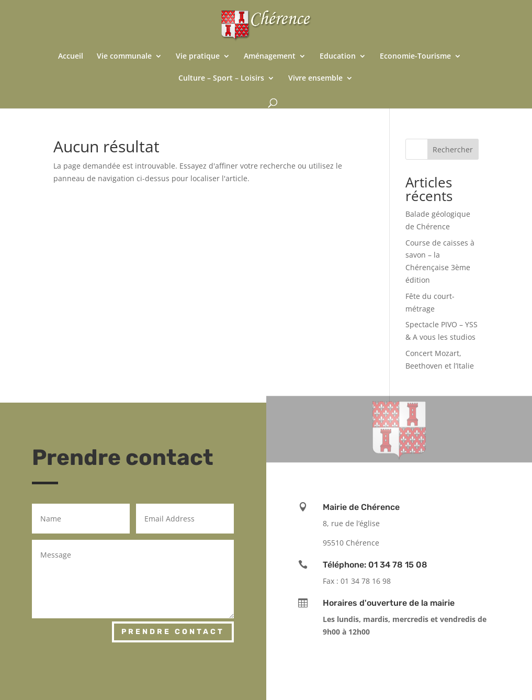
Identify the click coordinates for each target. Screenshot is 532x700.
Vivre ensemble (315, 78)
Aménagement (270, 56)
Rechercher (453, 149)
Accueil (70, 56)
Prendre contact (172, 631)
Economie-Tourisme (415, 56)
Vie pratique (198, 56)
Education (338, 56)
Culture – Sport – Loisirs (221, 78)
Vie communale (124, 56)
